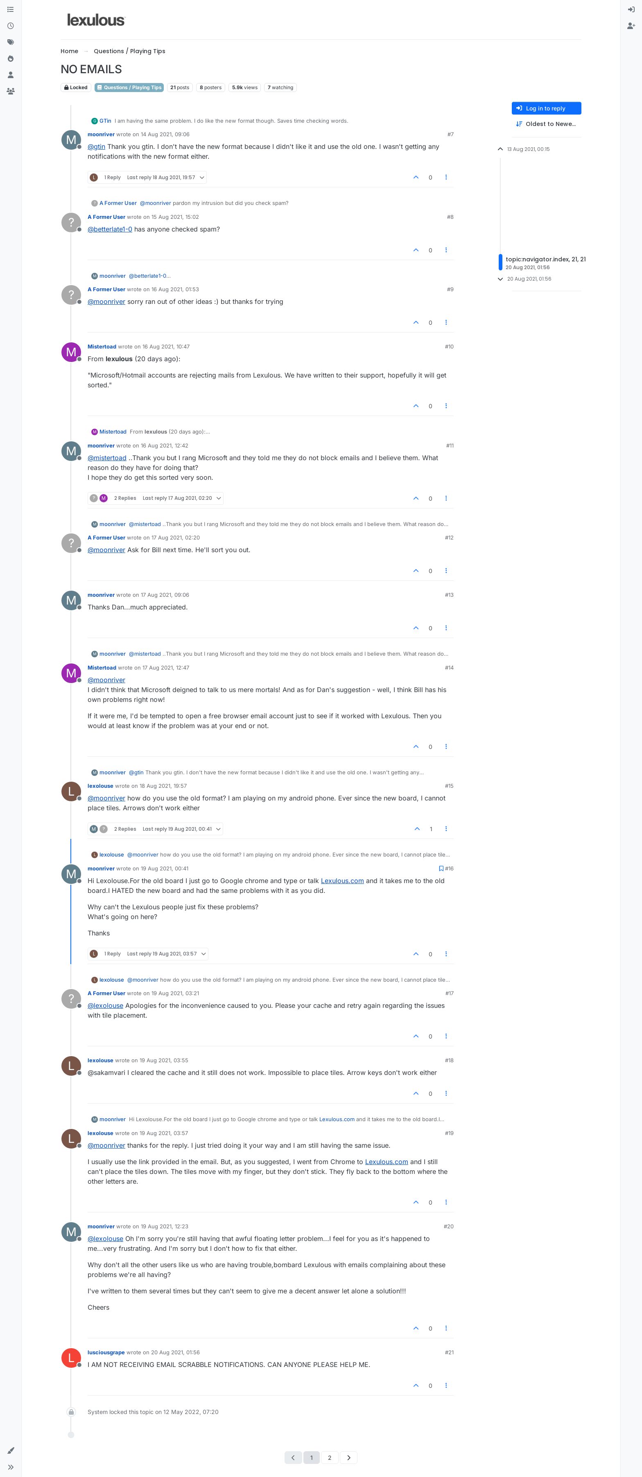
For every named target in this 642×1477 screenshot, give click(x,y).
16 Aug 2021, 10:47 (166, 346)
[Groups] (10, 91)
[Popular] (10, 58)
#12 (449, 537)
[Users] (10, 75)
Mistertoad (102, 346)
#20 (449, 1226)
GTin (105, 120)
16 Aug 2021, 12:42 (164, 445)
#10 (449, 346)
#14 (449, 667)
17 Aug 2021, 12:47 (165, 667)
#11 (450, 445)
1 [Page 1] (311, 1457)
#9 (450, 289)
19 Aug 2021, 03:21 (175, 993)
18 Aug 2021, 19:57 (163, 785)
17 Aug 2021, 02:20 (175, 537)
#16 (449, 868)
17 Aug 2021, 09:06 (165, 594)
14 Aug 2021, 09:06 (165, 134)
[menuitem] (631, 9)
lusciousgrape (106, 1352)
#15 (449, 785)
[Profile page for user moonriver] (71, 140)
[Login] (631, 9)
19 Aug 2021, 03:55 (164, 1060)
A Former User (118, 203)
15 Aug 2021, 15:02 (175, 217)
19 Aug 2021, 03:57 (164, 1133)
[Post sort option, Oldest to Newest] (546, 124)
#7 (451, 134)
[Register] (631, 26)
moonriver (101, 134)
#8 (450, 217)
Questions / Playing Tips (129, 87)
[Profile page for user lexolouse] (71, 791)
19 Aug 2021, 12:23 (164, 1226)
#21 (449, 1352)
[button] (10, 1450)
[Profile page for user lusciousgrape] (71, 1358)
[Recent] (10, 26)
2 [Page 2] (330, 1457)
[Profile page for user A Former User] (71, 222)
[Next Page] (348, 1457)
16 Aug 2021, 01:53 (175, 289)
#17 (449, 993)
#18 (449, 1060)
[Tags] (10, 42)
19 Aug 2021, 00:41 (164, 868)
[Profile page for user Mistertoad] (71, 352)
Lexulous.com (342, 881)
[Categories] (10, 9)
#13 (449, 594)
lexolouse (100, 785)
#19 (449, 1133)
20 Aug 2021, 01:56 (175, 1352)
